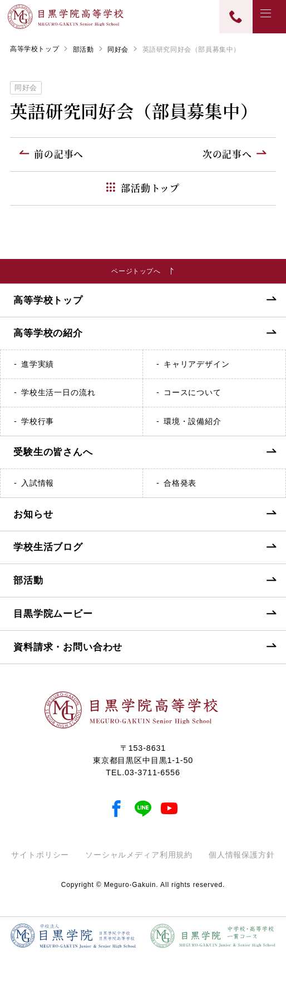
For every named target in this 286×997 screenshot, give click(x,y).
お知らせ (33, 523)
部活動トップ (150, 188)
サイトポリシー (40, 863)
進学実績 (37, 372)
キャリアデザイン (197, 372)
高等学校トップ (34, 49)
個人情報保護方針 (242, 863)
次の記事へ (227, 154)
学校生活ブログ (48, 556)
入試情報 (37, 491)
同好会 (118, 49)
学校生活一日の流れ (58, 401)
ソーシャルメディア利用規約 (139, 863)
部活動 (83, 49)
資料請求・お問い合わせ (67, 656)
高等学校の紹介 (48, 342)
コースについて (192, 401)
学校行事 (37, 430)
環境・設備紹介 (192, 430)
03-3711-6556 (152, 781)
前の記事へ (58, 154)
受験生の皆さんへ (53, 461)
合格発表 (180, 491)
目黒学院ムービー (53, 622)
